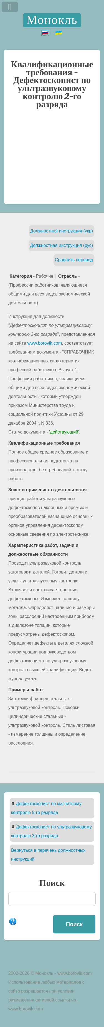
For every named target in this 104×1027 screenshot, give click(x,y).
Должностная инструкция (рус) (61, 245)
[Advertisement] (52, 159)
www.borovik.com (44, 343)
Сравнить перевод (74, 259)
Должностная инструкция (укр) (61, 231)
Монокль (51, 20)
